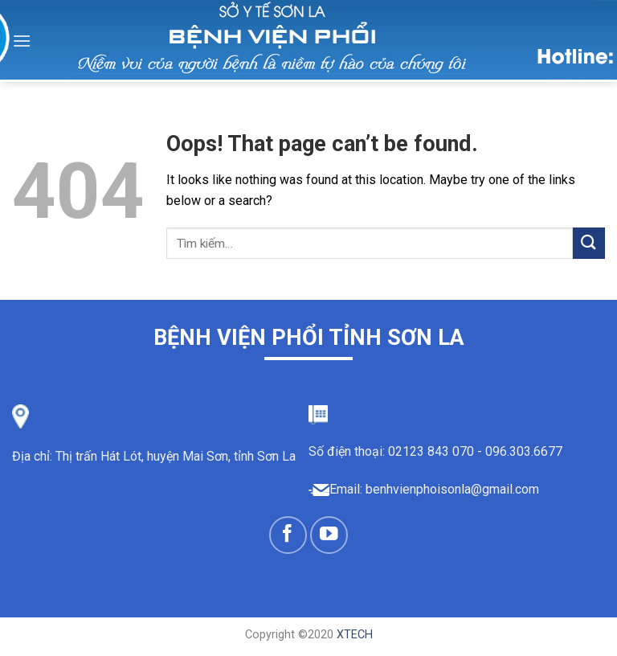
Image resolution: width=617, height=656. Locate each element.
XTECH (355, 635)
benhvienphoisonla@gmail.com (452, 489)
